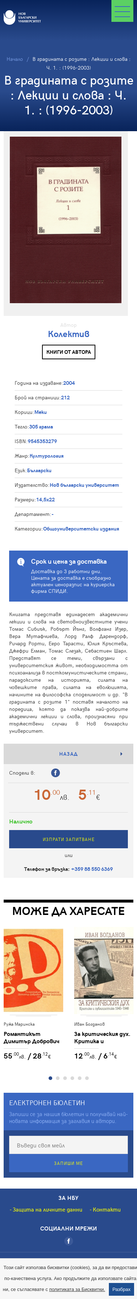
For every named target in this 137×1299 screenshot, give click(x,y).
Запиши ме (68, 1163)
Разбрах (122, 1289)
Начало (15, 58)
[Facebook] (68, 1241)
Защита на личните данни (47, 1209)
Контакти (107, 1209)
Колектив (69, 334)
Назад (68, 753)
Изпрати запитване (69, 839)
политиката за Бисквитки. (77, 1289)
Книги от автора (68, 351)
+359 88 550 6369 (92, 868)
